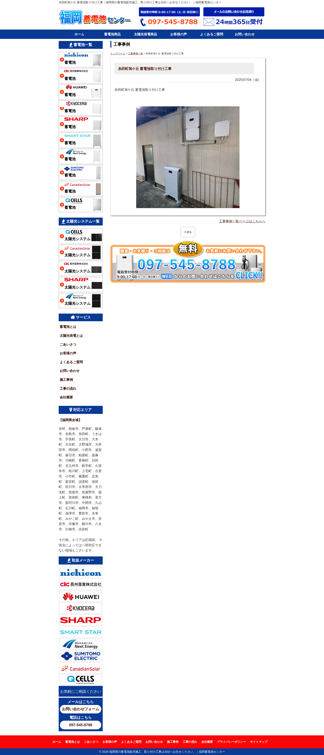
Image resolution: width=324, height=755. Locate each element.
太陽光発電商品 (145, 34)
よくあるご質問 (211, 34)
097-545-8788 (80, 725)
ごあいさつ (68, 344)
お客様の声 (178, 34)
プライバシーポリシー (231, 741)
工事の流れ (68, 388)
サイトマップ (258, 741)
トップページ (117, 53)
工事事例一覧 (135, 53)
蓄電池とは (68, 326)
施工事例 (66, 379)
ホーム (79, 34)
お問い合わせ (245, 34)
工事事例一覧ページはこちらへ (242, 221)
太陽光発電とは (71, 335)
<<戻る (188, 232)
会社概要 (66, 397)
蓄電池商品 (112, 34)
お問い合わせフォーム (80, 709)
